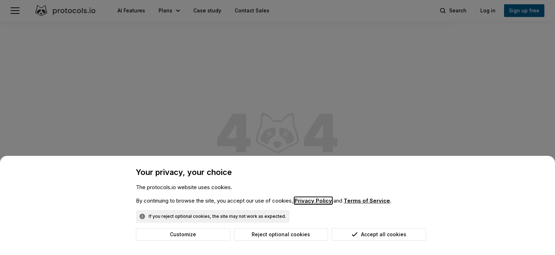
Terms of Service (367, 200)
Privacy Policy (313, 200)
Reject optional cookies (281, 234)
